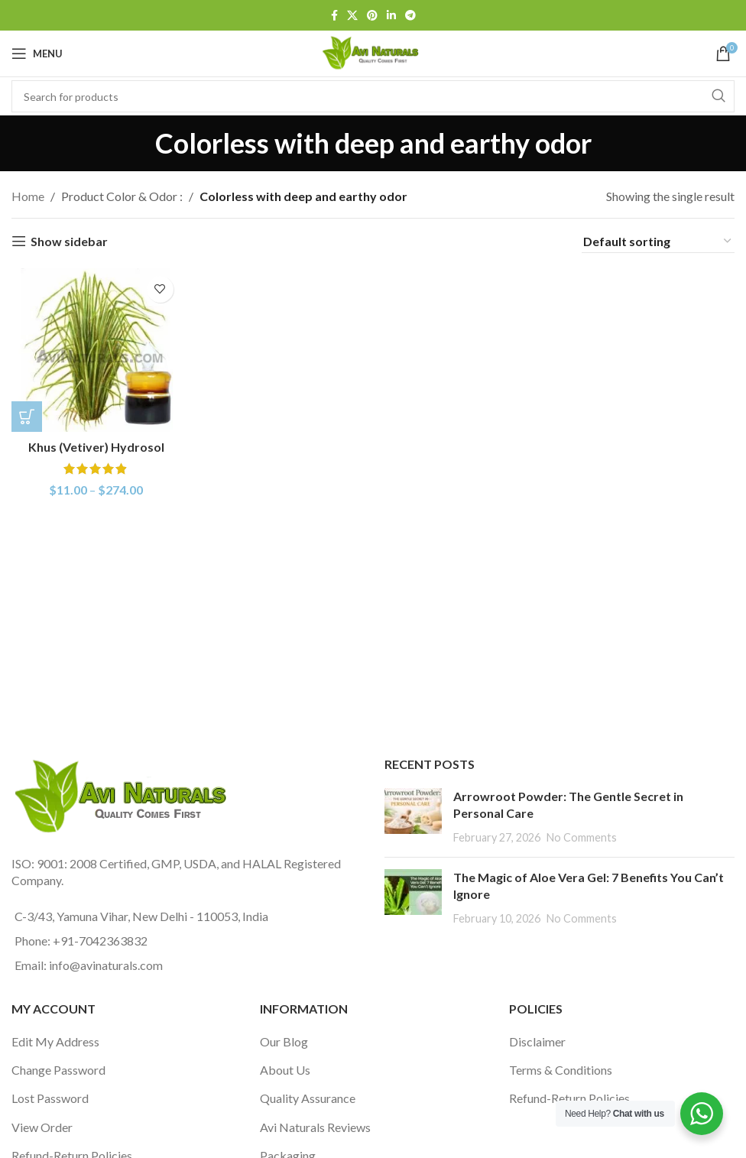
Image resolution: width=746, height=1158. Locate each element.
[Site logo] (373, 51)
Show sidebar (69, 241)
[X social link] (352, 15)
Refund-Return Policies (569, 1098)
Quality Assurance (307, 1098)
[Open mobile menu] (37, 53)
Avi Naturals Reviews (315, 1127)
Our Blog (284, 1041)
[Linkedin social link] (391, 15)
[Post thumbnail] (413, 816)
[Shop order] (658, 241)
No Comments (582, 837)
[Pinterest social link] (372, 15)
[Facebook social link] (334, 15)
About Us (285, 1069)
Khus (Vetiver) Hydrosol (96, 447)
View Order (42, 1127)
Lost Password (50, 1098)
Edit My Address (55, 1041)
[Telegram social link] (410, 15)
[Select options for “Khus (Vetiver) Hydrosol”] (26, 416)
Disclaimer (537, 1041)
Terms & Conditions (560, 1069)
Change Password (58, 1069)
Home (27, 196)
